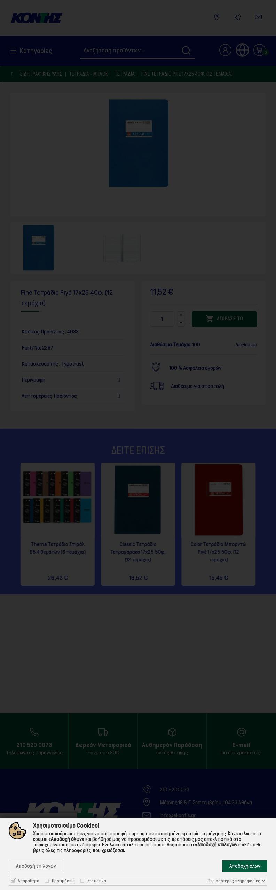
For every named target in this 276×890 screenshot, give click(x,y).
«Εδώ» (248, 844)
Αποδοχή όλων (244, 866)
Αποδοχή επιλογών (36, 866)
